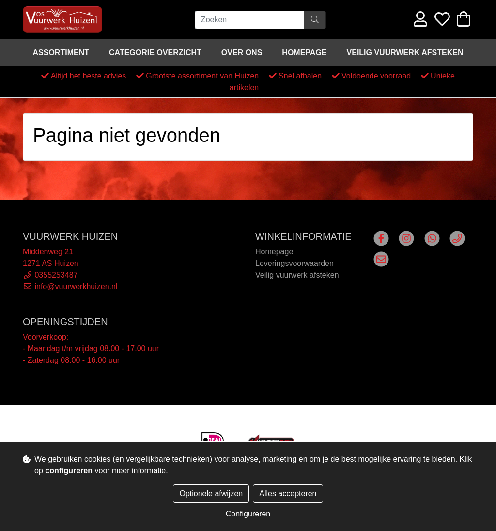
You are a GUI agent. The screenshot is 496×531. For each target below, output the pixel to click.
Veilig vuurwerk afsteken (405, 52)
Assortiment (61, 52)
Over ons (241, 52)
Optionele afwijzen (211, 493)
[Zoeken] (249, 20)
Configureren (248, 514)
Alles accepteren (287, 493)
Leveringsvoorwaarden (294, 263)
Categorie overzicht (155, 52)
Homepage (304, 52)
